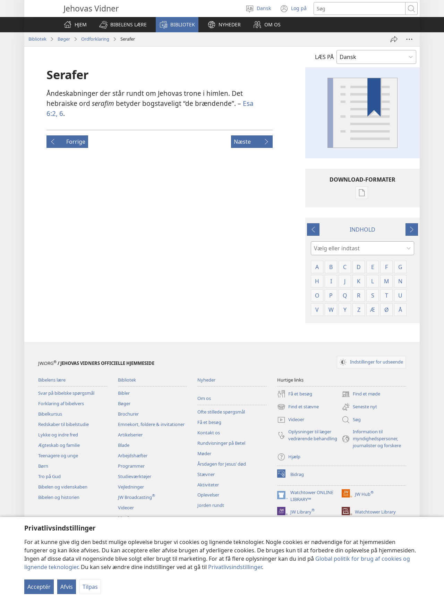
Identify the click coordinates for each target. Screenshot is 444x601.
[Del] (394, 39)
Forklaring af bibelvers (61, 403)
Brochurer (128, 414)
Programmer (131, 466)
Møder (204, 453)
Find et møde (361, 394)
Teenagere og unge (58, 455)
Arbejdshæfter (132, 455)
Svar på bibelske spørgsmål (66, 393)
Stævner (206, 474)
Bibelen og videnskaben (62, 487)
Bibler (124, 393)
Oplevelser (208, 495)
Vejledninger (131, 487)
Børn (43, 466)
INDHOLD (362, 229)
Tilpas (90, 587)
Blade (123, 445)
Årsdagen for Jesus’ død (221, 464)
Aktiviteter (208, 485)
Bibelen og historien (58, 497)
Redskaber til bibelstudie (63, 424)
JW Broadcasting (136, 497)
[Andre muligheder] (409, 39)
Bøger (64, 39)
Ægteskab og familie (59, 445)
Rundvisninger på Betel (221, 443)
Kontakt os (208, 432)
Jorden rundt (210, 505)
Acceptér (39, 587)
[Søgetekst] (359, 8)
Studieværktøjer (134, 476)
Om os (204, 398)
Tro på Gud (49, 476)
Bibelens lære (52, 380)
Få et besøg (209, 422)
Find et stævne (298, 407)
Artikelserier (130, 435)
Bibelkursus (50, 414)
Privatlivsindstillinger (235, 567)
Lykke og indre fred (58, 435)
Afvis (66, 587)
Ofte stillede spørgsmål (221, 412)
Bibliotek (37, 39)
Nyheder (206, 380)
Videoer (126, 507)
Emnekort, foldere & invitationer (151, 424)
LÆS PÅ (324, 57)
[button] (123, 24)
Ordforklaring (95, 39)
